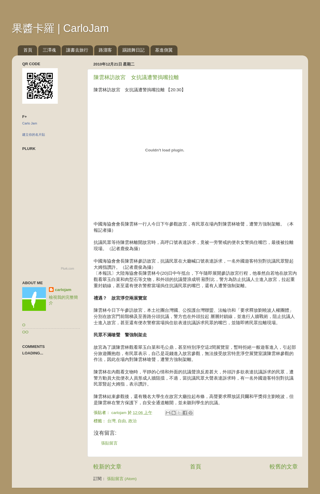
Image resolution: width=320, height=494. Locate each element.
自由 (122, 421)
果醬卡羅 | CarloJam (60, 28)
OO (25, 332)
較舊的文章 (284, 466)
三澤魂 (49, 49)
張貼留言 (109, 443)
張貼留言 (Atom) (122, 479)
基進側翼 (164, 49)
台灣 (111, 421)
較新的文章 (107, 466)
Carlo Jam (29, 123)
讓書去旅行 (77, 49)
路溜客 (105, 49)
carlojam (63, 289)
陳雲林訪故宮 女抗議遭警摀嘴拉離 (136, 77)
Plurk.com (67, 268)
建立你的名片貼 (33, 134)
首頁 (27, 49)
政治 (132, 421)
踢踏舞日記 (133, 49)
